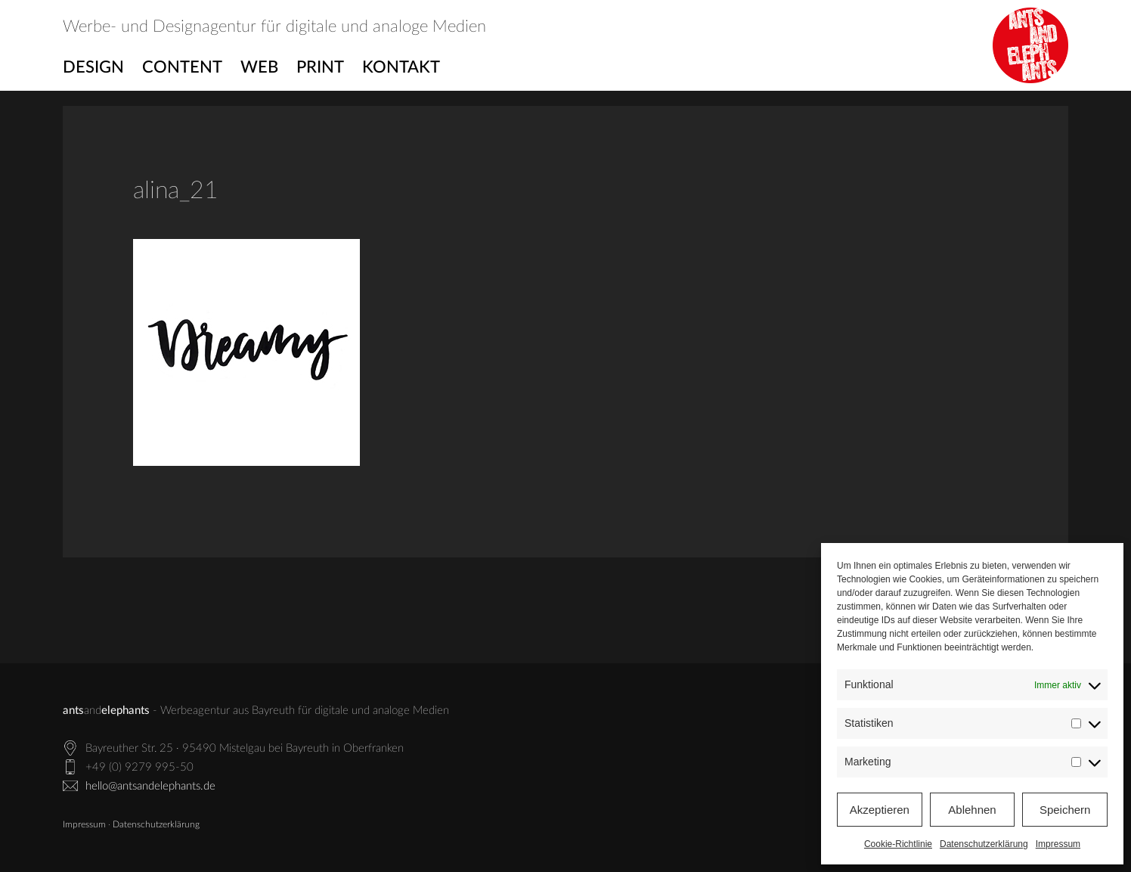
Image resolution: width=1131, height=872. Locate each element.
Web (259, 67)
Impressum (1058, 844)
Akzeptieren (879, 809)
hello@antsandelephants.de (150, 786)
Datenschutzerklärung (984, 844)
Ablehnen (972, 809)
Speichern (1065, 809)
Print (320, 67)
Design (93, 67)
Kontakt (401, 67)
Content (182, 67)
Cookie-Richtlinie (898, 844)
